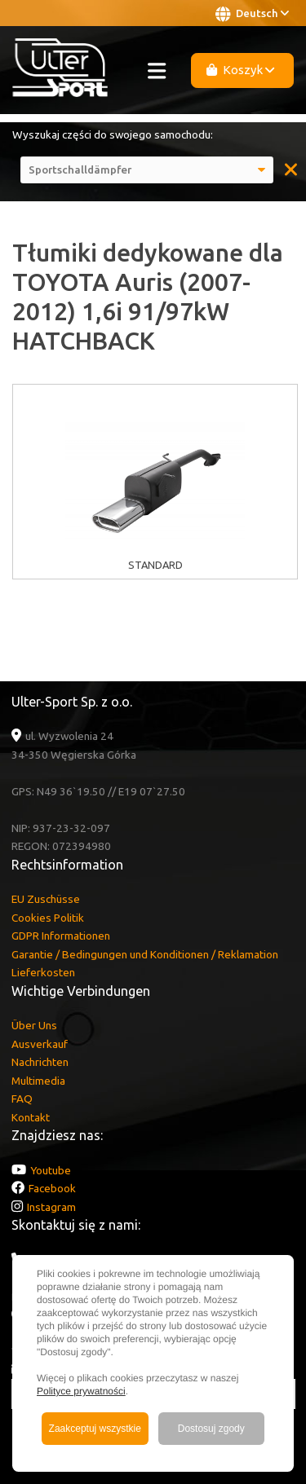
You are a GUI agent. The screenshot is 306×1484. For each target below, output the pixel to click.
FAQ (22, 1098)
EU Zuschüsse (45, 898)
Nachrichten (40, 1061)
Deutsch (252, 14)
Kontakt (30, 1117)
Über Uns (34, 1025)
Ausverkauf (39, 1043)
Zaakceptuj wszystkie (95, 1428)
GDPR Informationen (60, 935)
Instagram (51, 1206)
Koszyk (240, 70)
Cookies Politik (47, 917)
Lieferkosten (43, 972)
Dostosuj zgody (211, 1428)
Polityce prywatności (81, 1391)
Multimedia (38, 1080)
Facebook (52, 1188)
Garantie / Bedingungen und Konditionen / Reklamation (144, 954)
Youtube (50, 1170)
